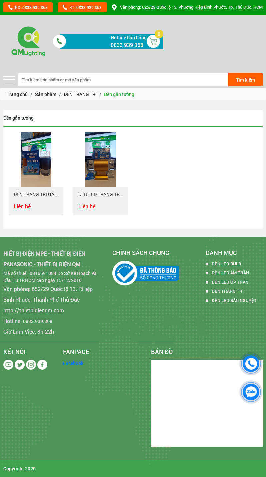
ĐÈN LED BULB (226, 264)
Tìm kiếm (245, 80)
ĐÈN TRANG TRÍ (228, 291)
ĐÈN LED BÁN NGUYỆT (234, 300)
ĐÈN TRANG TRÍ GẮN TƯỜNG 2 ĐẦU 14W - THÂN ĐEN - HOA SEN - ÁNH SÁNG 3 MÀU (36, 194)
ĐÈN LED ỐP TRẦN (230, 282)
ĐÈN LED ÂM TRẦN (230, 273)
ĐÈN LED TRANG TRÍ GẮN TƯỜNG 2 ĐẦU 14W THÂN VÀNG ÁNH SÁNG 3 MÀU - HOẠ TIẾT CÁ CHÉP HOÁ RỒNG (100, 194)
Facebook (73, 363)
